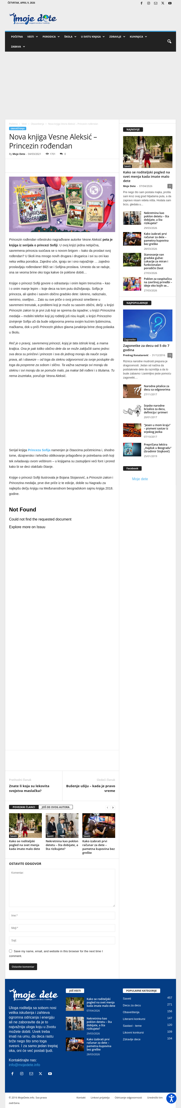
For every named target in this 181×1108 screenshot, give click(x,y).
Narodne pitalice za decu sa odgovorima (157, 387)
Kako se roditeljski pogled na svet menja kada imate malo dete (24, 845)
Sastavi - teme (132, 1025)
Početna (17, 36)
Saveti (13, 836)
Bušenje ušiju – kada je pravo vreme (90, 788)
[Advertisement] (90, 85)
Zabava (18, 47)
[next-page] (113, 807)
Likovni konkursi (133, 1032)
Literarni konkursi (134, 1019)
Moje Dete (18, 154)
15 (170, 355)
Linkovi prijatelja (100, 1097)
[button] (169, 42)
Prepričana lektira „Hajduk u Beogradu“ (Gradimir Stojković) (157, 448)
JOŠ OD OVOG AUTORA (55, 807)
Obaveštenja (37, 123)
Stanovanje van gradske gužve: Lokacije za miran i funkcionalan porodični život (156, 261)
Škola (70, 37)
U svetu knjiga (93, 37)
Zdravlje (117, 37)
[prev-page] (107, 807)
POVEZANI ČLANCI (24, 807)
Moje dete (140, 479)
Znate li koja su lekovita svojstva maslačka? (29, 788)
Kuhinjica (138, 37)
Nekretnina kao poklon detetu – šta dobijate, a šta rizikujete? (62, 845)
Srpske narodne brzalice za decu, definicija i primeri (156, 409)
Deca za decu (132, 1005)
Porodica (51, 37)
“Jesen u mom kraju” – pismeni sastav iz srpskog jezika (157, 428)
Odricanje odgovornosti (128, 1097)
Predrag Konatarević (135, 355)
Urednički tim (155, 1097)
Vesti (32, 37)
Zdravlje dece (132, 1039)
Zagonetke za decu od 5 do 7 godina (146, 347)
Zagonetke (130, 339)
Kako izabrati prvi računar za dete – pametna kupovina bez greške (98, 847)
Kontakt (81, 1097)
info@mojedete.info (24, 1065)
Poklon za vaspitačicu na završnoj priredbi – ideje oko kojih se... (158, 282)
